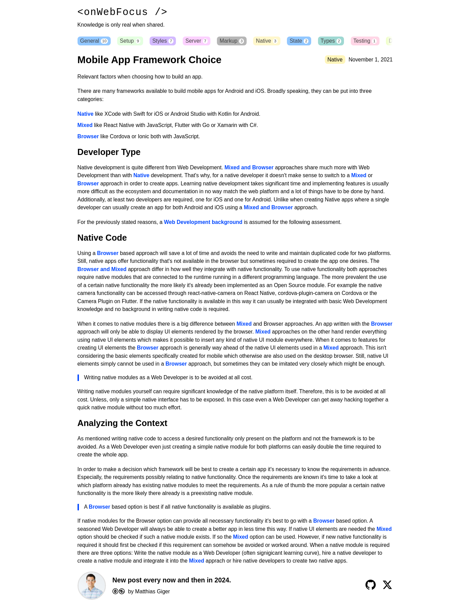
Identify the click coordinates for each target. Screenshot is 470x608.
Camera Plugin (95, 303)
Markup (237, 41)
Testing (375, 41)
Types (339, 41)
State (306, 41)
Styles (166, 41)
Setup (132, 41)
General (94, 41)
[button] (389, 42)
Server (201, 41)
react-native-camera (211, 294)
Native (273, 41)
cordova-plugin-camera (305, 294)
